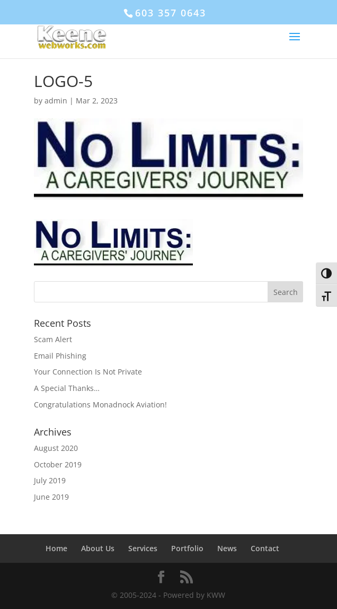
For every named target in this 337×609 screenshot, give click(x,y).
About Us (97, 548)
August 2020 (56, 448)
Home (56, 548)
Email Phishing (60, 356)
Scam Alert (53, 339)
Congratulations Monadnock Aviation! (100, 404)
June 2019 (51, 497)
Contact (265, 548)
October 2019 (58, 464)
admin (56, 100)
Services (142, 548)
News (227, 548)
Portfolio (187, 548)
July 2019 (50, 480)
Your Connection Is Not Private (88, 372)
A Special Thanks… (67, 388)
